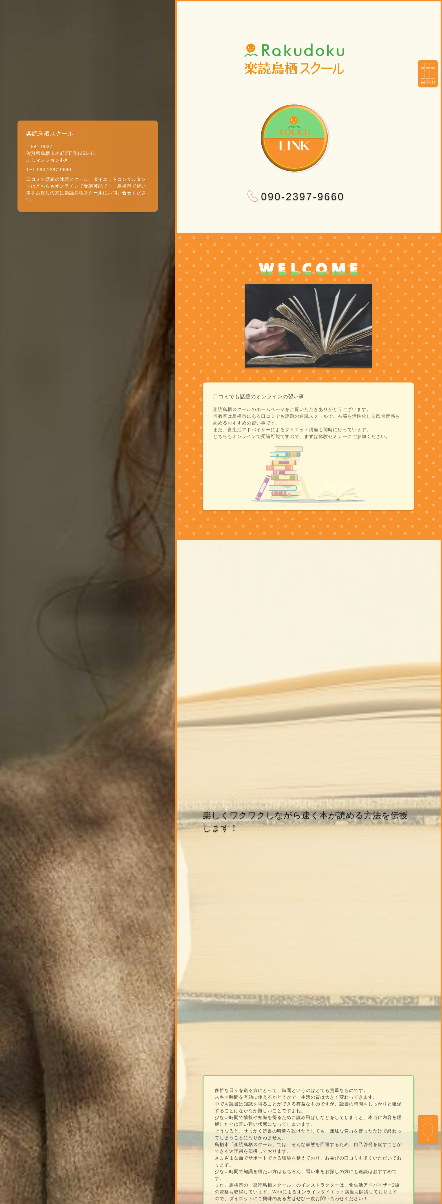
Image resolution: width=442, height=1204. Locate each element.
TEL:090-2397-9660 (48, 169)
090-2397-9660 (294, 196)
